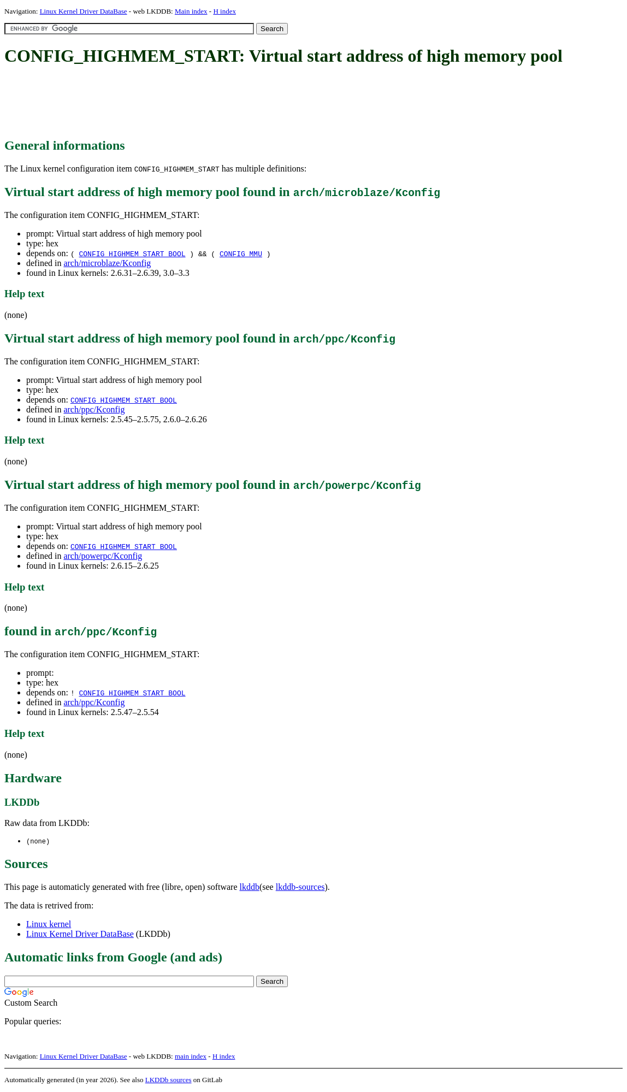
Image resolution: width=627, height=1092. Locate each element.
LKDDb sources (168, 1080)
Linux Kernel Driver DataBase (83, 11)
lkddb (249, 887)
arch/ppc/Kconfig (94, 409)
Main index (191, 11)
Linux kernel (48, 924)
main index (190, 1057)
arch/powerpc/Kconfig (102, 555)
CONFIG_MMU (241, 253)
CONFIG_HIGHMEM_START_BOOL (132, 253)
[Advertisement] (203, 102)
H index (224, 11)
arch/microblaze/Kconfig (107, 263)
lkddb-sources (300, 887)
